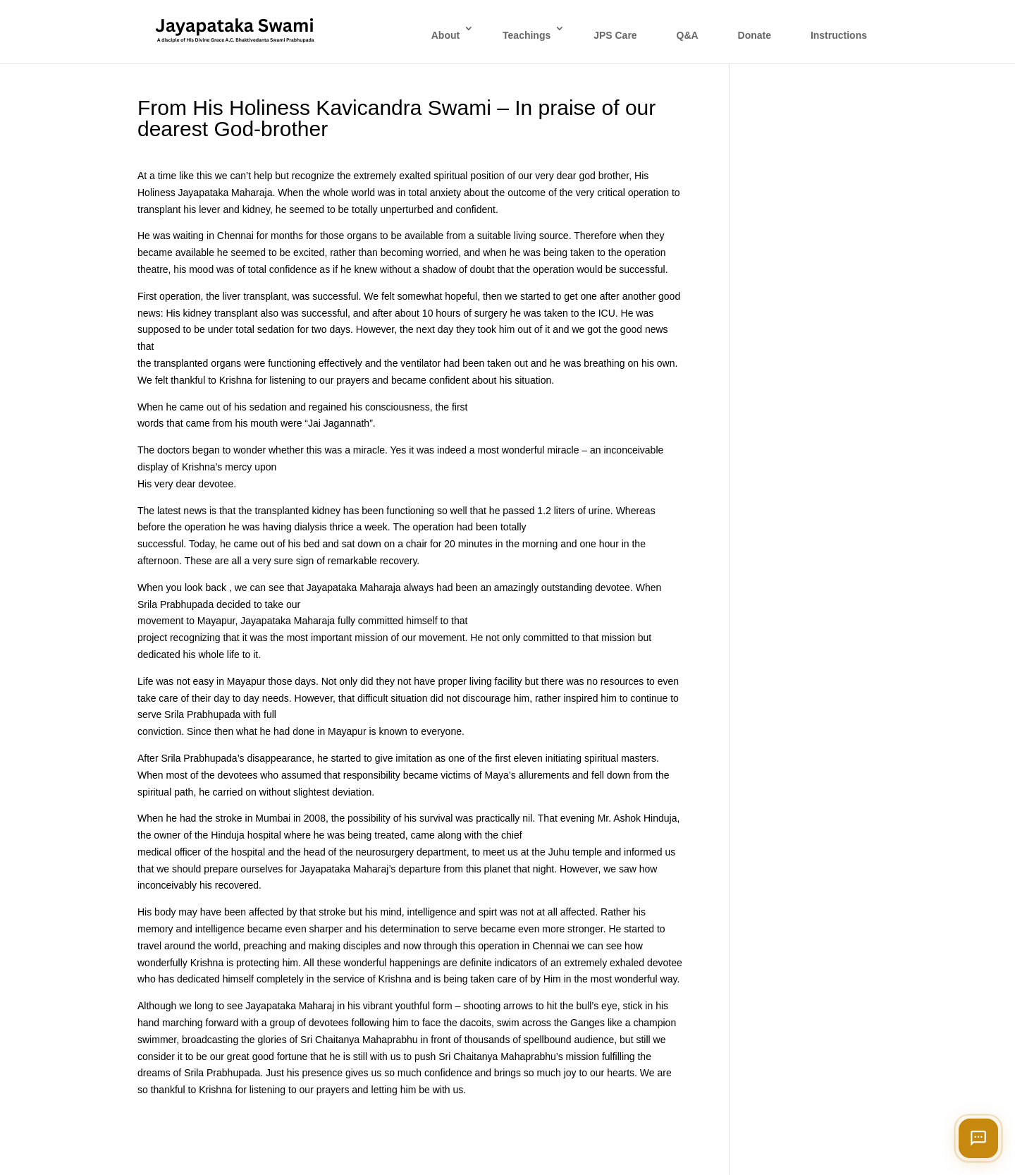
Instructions (839, 35)
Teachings (526, 35)
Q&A (688, 35)
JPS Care (614, 35)
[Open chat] (978, 1138)
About (445, 35)
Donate (754, 35)
